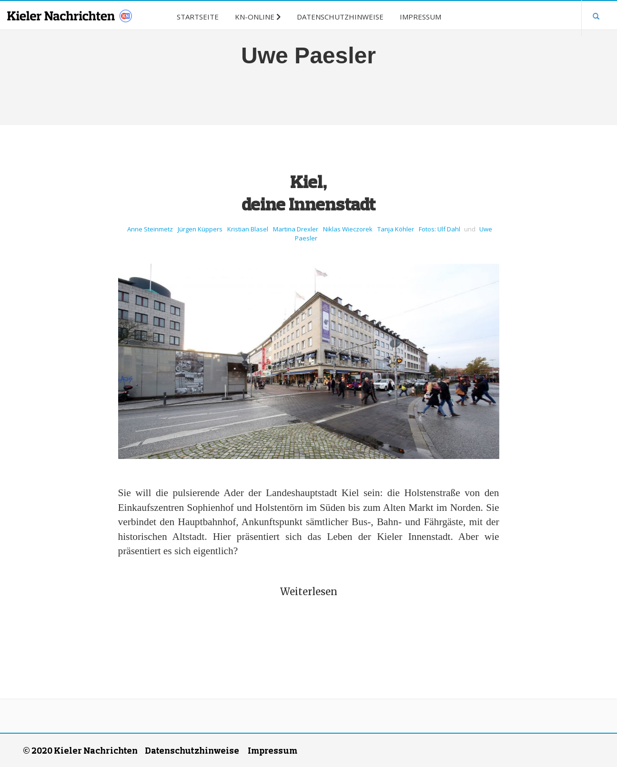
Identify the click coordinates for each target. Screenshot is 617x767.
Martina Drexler (295, 229)
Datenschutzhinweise (192, 750)
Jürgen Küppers (200, 229)
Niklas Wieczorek (348, 229)
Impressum (272, 750)
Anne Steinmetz (150, 229)
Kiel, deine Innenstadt (308, 192)
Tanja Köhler (395, 229)
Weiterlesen (308, 592)
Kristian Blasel (247, 229)
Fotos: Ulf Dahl (439, 229)
